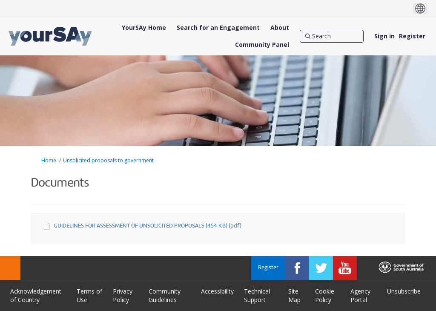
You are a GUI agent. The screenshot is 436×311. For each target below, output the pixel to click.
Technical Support (257, 295)
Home (48, 160)
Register (412, 36)
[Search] (332, 36)
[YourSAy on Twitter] (321, 268)
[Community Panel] (262, 44)
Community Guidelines (165, 295)
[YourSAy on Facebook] (297, 268)
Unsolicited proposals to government (108, 160)
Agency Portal (360, 295)
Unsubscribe (404, 291)
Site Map (294, 295)
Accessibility (217, 291)
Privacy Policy (122, 295)
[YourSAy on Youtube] (345, 268)
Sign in (384, 36)
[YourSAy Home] (144, 27)
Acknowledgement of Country (35, 295)
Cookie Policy (324, 295)
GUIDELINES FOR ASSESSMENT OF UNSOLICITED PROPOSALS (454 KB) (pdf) (147, 226)
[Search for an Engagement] (218, 27)
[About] (279, 27)
